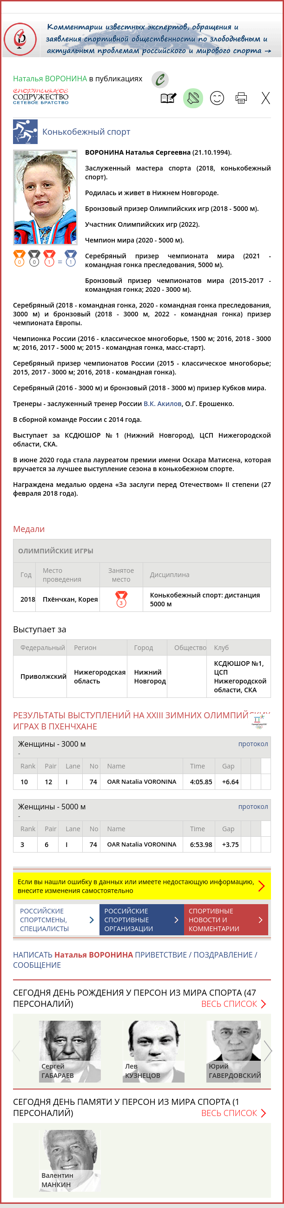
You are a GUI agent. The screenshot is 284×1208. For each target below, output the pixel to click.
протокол (253, 748)
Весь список (229, 1008)
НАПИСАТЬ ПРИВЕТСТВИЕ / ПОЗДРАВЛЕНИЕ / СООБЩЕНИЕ (135, 964)
